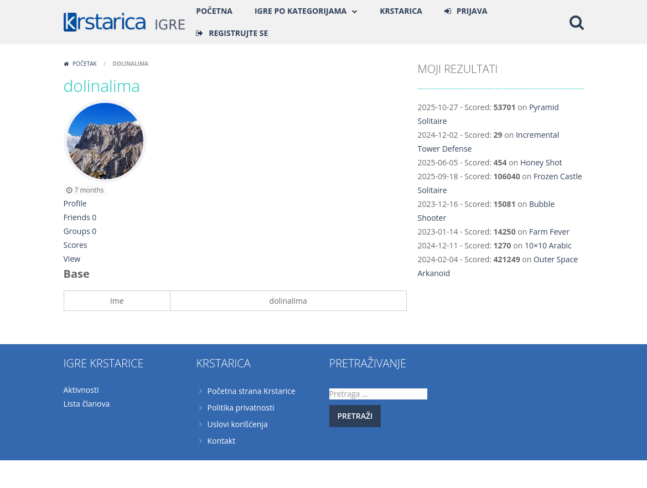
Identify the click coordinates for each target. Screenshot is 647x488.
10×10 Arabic (548, 245)
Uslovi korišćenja (238, 424)
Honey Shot (541, 162)
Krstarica (401, 11)
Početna (214, 11)
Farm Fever (549, 231)
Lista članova (87, 403)
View (72, 258)
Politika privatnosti (241, 407)
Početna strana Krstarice (252, 391)
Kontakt (222, 440)
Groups (80, 231)
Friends (80, 217)
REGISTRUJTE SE (238, 33)
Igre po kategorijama (300, 11)
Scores (75, 245)
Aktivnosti (81, 390)
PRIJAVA (472, 11)
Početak (85, 64)
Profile (75, 203)
